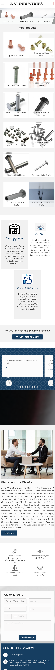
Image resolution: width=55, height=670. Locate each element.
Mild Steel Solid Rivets (16, 145)
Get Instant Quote (27, 337)
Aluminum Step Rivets (16, 85)
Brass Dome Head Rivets (41, 54)
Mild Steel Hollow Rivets (16, 204)
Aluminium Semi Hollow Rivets (41, 144)
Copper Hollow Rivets (16, 56)
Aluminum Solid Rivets (41, 175)
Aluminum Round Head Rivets (41, 114)
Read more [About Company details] (9, 533)
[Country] (40, 609)
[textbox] (15, 601)
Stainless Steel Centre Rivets (41, 204)
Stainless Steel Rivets (16, 175)
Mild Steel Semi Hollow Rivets (16, 114)
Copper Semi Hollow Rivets (41, 84)
